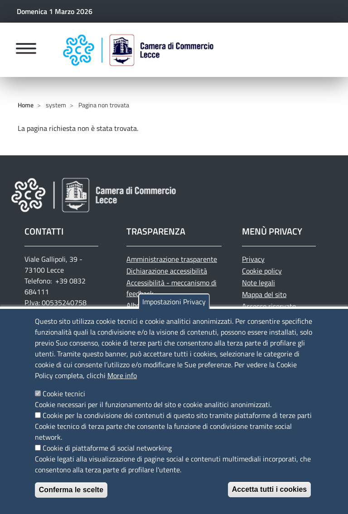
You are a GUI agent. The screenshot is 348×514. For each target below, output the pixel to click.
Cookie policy (262, 270)
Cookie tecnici (64, 403)
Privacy (253, 259)
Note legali (258, 282)
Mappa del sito (264, 294)
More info (122, 384)
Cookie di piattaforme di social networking (107, 457)
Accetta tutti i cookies (269, 499)
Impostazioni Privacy (174, 311)
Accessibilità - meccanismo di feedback (171, 288)
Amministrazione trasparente (171, 259)
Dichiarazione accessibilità (166, 270)
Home (26, 105)
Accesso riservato (269, 306)
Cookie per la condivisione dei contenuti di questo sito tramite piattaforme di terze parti (177, 424)
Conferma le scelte (71, 499)
